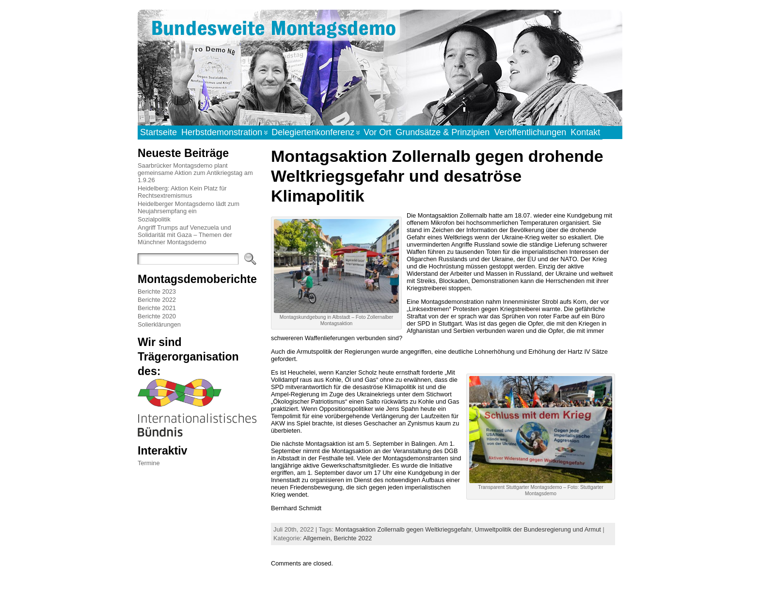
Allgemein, (318, 538)
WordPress (379, 594)
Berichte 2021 (157, 308)
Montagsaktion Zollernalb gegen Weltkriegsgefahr (403, 529)
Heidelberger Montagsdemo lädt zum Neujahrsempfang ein (188, 207)
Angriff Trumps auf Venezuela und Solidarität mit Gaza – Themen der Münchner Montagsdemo (185, 235)
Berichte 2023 (157, 291)
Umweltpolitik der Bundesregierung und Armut (538, 529)
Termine (149, 463)
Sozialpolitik (154, 219)
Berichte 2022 (157, 299)
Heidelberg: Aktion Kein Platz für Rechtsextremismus (182, 192)
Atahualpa (414, 594)
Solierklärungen (159, 324)
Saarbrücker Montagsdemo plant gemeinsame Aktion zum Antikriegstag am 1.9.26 (195, 173)
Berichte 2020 (157, 316)
